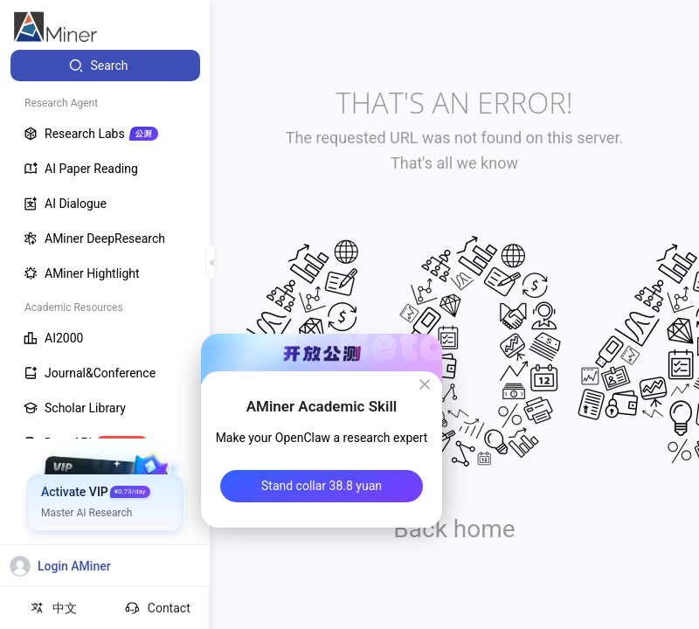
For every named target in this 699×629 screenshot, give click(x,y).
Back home (454, 529)
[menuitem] (105, 65)
